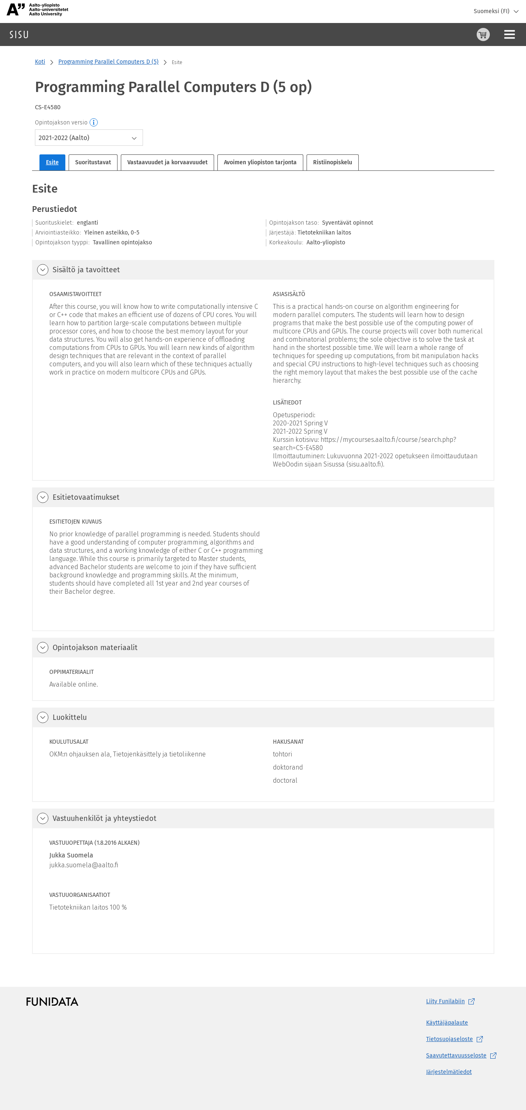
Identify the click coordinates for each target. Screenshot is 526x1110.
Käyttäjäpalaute (447, 1022)
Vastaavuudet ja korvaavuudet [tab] (167, 162)
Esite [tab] (52, 162)
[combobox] (89, 137)
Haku (55, 34)
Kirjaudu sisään (499, 34)
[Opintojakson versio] (94, 122)
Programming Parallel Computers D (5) (108, 61)
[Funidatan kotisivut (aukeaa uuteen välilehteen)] (52, 1002)
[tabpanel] (263, 567)
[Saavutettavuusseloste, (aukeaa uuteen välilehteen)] (463, 1056)
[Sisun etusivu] (19, 34)
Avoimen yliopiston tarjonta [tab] (260, 162)
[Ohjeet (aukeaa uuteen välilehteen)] (462, 34)
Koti (40, 61)
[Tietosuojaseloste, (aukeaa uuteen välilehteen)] (463, 1039)
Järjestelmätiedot (449, 1072)
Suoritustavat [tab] (93, 162)
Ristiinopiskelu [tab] (332, 162)
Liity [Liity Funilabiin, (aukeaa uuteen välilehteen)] (452, 1002)
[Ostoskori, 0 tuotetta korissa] (442, 34)
